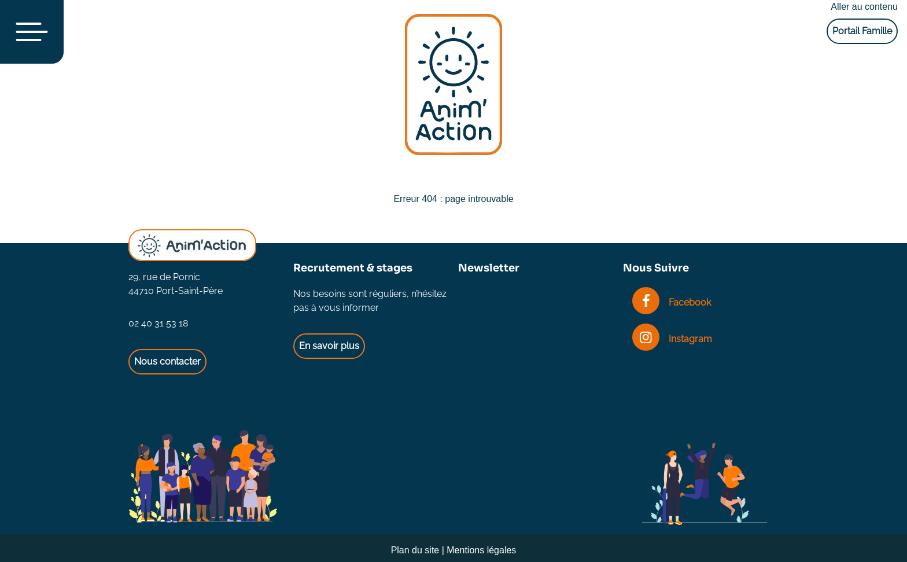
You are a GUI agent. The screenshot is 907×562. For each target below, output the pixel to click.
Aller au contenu (864, 7)
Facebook (671, 302)
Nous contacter (167, 361)
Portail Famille (862, 30)
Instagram (672, 338)
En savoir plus (329, 345)
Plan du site (415, 550)
